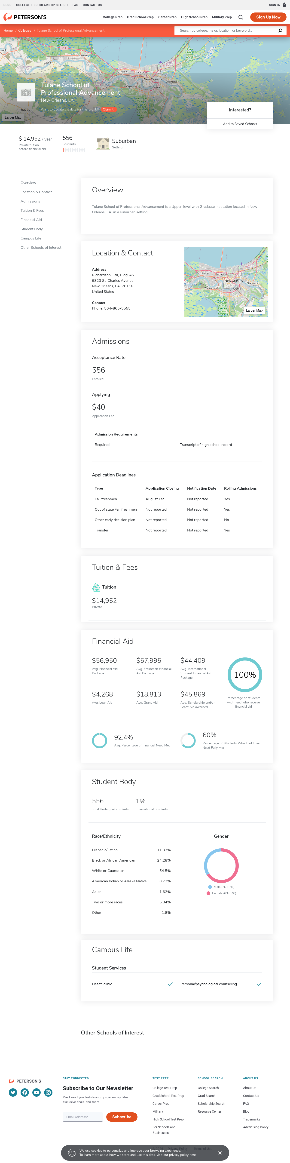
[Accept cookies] (216, 1152)
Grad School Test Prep (168, 1096)
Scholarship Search (211, 1103)
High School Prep (194, 17)
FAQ (75, 5)
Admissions (30, 201)
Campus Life (31, 238)
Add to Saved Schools (240, 124)
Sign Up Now (268, 17)
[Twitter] (13, 1092)
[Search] (241, 17)
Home (8, 30)
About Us (249, 1088)
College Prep (112, 17)
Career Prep (167, 17)
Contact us (92, 5)
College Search (208, 1088)
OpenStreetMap (258, 39)
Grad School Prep (140, 17)
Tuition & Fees (32, 210)
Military (158, 1111)
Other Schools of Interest (41, 247)
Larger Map (13, 117)
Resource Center (209, 1111)
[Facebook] (25, 1092)
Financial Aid (31, 219)
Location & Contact (36, 192)
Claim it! (108, 109)
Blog (7, 5)
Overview (28, 182)
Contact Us (251, 1096)
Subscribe (121, 1116)
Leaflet (234, 39)
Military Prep (222, 17)
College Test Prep (165, 1088)
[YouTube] (36, 1092)
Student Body (32, 229)
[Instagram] (48, 1092)
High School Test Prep (168, 1119)
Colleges (24, 30)
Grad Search (207, 1096)
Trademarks (251, 1119)
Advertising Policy (256, 1127)
